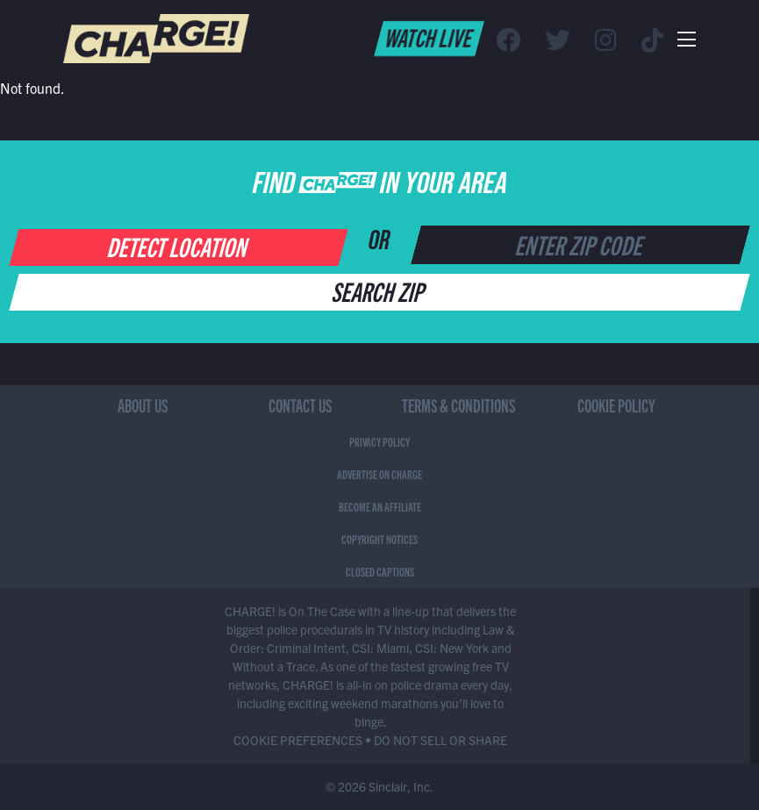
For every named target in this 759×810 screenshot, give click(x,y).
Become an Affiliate (380, 506)
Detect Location (178, 245)
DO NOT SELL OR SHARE (440, 740)
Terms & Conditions (458, 405)
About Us (143, 405)
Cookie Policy (616, 405)
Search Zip (379, 290)
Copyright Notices (379, 539)
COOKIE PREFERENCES (297, 740)
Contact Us (300, 405)
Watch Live (429, 37)
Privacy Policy (379, 441)
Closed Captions (380, 571)
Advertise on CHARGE (379, 474)
